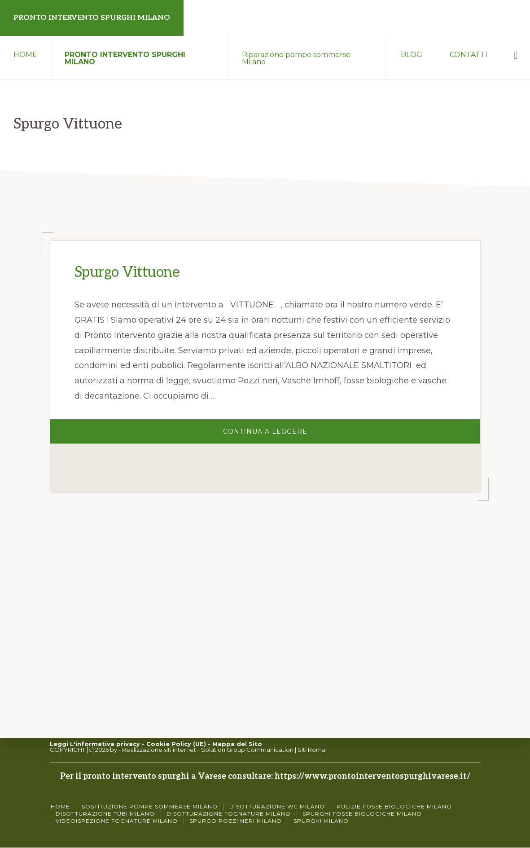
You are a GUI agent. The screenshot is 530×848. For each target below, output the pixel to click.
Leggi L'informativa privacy (95, 743)
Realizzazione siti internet (159, 749)
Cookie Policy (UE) (176, 743)
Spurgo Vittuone (127, 272)
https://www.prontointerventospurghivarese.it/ (372, 776)
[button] (515, 54)
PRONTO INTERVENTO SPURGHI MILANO (91, 17)
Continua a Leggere (290, 434)
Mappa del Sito (237, 743)
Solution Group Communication (247, 749)
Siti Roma (311, 749)
